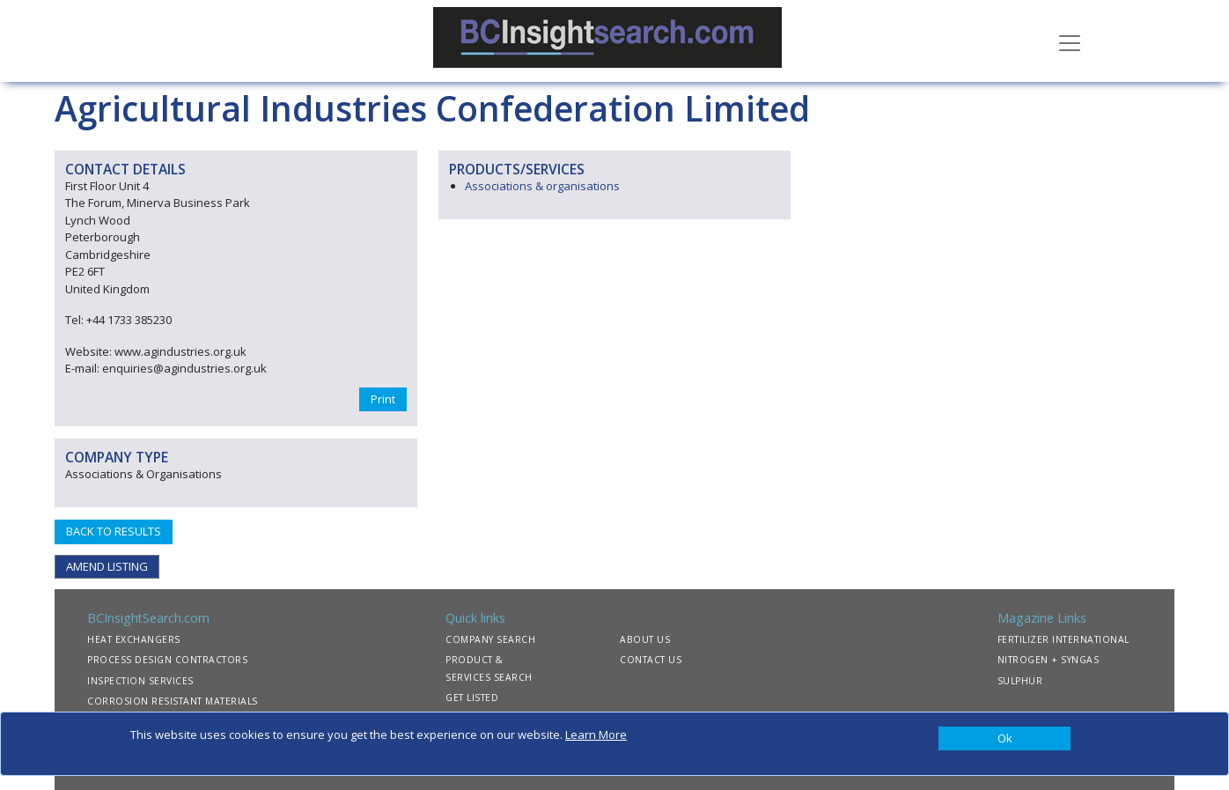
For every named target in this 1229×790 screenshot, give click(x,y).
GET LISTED (471, 697)
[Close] (1004, 739)
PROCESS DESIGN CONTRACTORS (167, 659)
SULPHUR (1020, 681)
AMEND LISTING (107, 566)
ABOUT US (645, 639)
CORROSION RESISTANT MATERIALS (172, 701)
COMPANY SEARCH (490, 639)
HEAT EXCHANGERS (133, 639)
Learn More (596, 734)
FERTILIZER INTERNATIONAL (1063, 639)
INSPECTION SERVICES (140, 681)
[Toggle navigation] (1069, 41)
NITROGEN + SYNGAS (1048, 659)
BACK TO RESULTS (113, 531)
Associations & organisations (542, 186)
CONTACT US (650, 659)
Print (383, 399)
